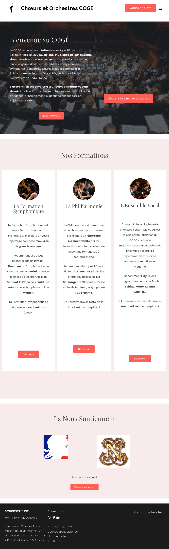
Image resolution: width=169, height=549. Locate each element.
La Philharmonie (83, 206)
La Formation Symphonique (28, 208)
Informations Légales (147, 512)
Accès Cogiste (140, 8)
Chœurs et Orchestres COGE (57, 8)
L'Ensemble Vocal (140, 205)
